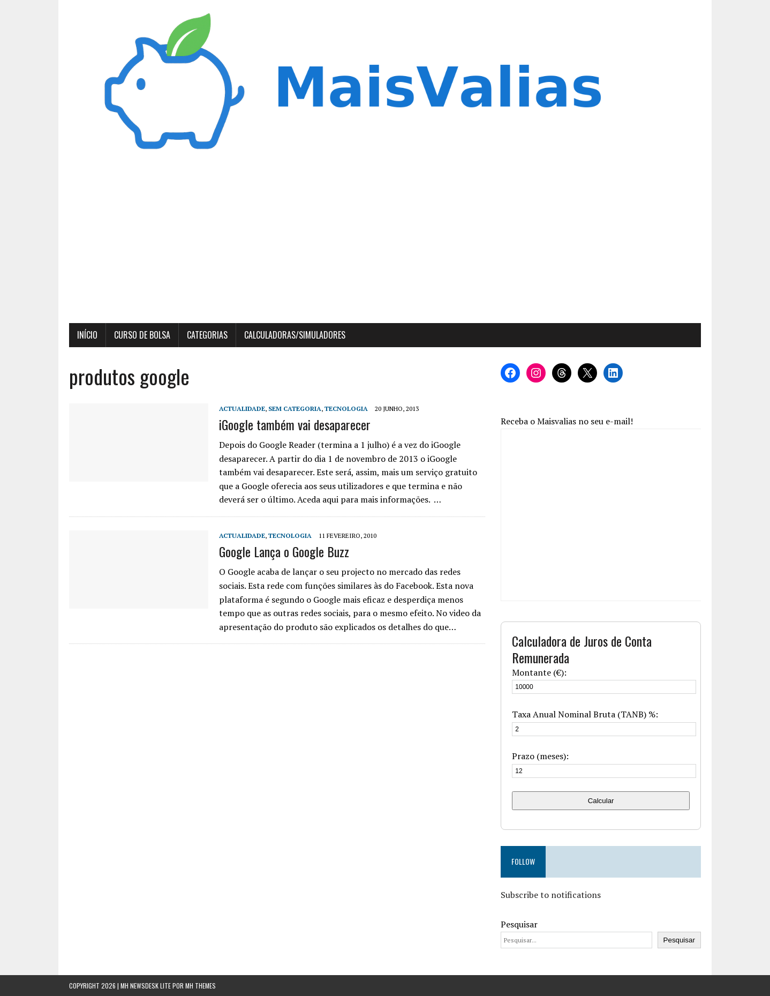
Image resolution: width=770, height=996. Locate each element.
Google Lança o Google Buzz (284, 551)
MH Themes (200, 985)
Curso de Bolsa (142, 334)
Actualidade (242, 409)
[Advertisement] (385, 243)
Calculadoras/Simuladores (294, 334)
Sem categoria (294, 409)
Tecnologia (346, 409)
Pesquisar (519, 924)
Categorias (207, 334)
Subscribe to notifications (551, 895)
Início (87, 334)
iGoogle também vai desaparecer (295, 424)
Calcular (601, 801)
